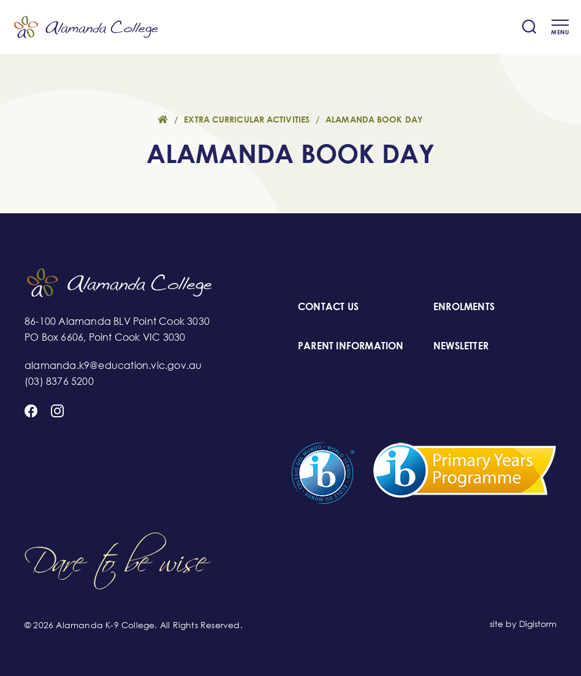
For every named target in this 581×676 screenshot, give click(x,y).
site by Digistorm (523, 623)
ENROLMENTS (464, 306)
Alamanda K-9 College (85, 27)
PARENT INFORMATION (351, 346)
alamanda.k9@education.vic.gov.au (113, 365)
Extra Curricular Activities (246, 119)
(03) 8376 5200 (59, 381)
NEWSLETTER (460, 346)
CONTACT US (328, 306)
